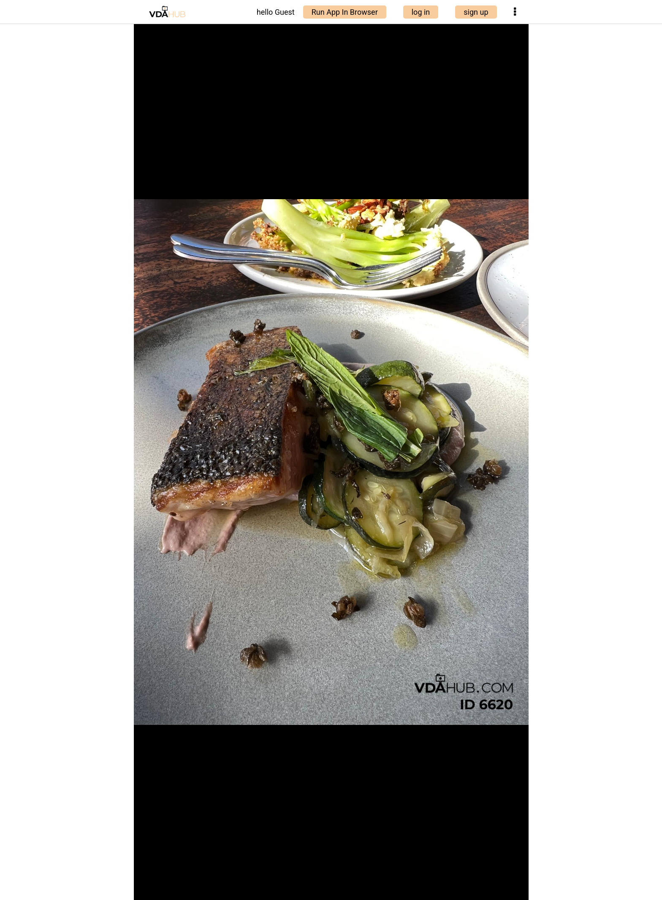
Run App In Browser (345, 12)
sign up (476, 12)
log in (421, 12)
